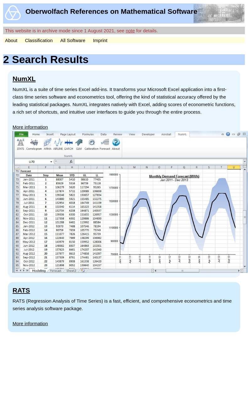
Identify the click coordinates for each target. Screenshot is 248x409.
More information (30, 127)
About (11, 40)
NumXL (24, 78)
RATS (21, 290)
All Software (72, 40)
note (130, 30)
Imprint (100, 40)
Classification (38, 40)
